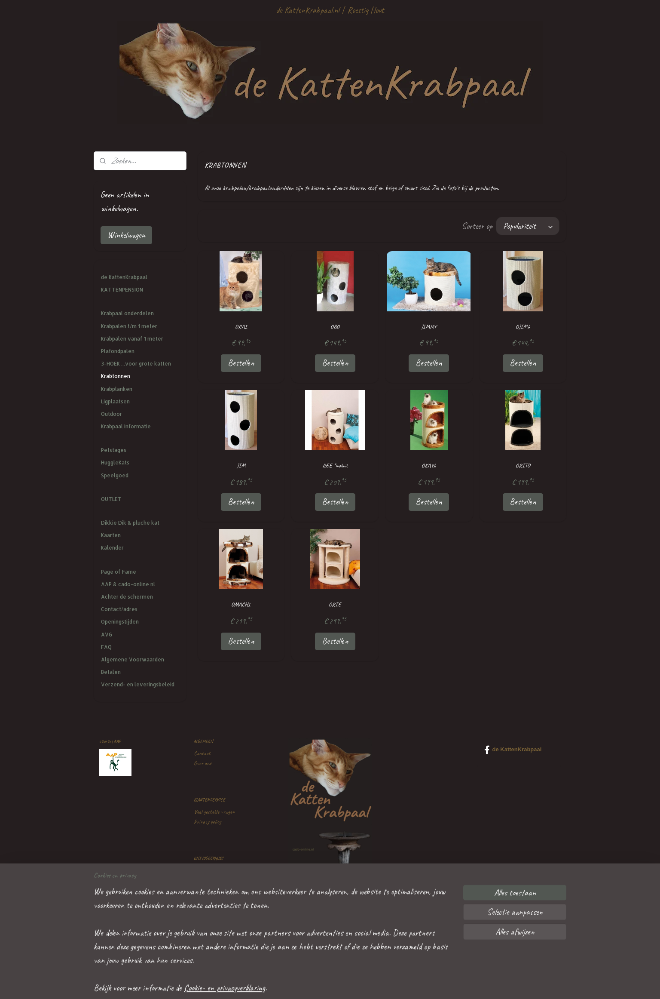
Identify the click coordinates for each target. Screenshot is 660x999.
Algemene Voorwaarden (132, 659)
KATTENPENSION (122, 289)
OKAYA (429, 465)
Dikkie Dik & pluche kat (130, 522)
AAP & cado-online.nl (128, 584)
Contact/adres (119, 609)
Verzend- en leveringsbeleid (137, 684)
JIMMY (429, 326)
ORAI (241, 326)
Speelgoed (114, 475)
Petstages (113, 450)
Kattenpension (208, 870)
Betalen (111, 672)
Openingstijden (120, 621)
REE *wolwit (335, 465)
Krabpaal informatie (126, 426)
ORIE (335, 604)
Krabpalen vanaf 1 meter (132, 338)
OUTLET (111, 499)
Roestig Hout (365, 10)
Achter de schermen (127, 596)
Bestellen (240, 362)
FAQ (106, 647)
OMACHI (241, 604)
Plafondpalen (117, 351)
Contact (202, 753)
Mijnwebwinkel (401, 983)
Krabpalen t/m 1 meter (129, 326)
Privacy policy (207, 821)
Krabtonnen (115, 376)
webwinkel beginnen (350, 983)
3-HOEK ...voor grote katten (136, 363)
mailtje (230, 928)
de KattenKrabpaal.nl (307, 10)
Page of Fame (118, 572)
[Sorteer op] (527, 226)
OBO (334, 326)
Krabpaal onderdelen (127, 313)
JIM (240, 465)
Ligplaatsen (115, 401)
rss (327, 983)
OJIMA (523, 326)
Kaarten (111, 535)
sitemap (314, 983)
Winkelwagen (126, 235)
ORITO (523, 465)
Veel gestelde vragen (214, 811)
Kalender (112, 547)
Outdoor (111, 414)
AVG (106, 634)
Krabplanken (116, 389)
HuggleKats (115, 462)
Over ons (202, 763)
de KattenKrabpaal (124, 277)
